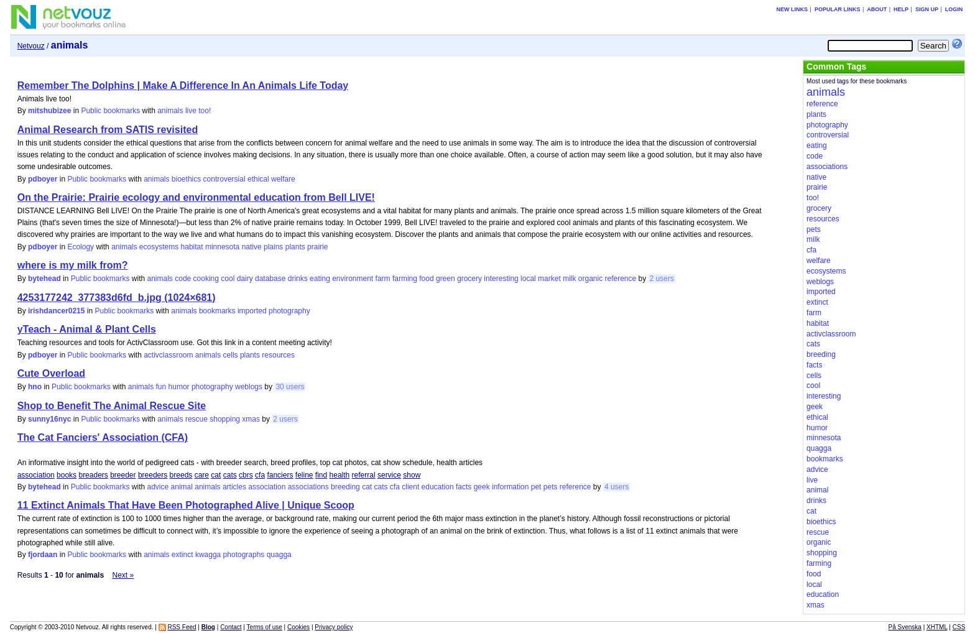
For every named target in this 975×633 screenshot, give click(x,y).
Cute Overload (51, 373)
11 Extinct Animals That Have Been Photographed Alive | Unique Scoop (185, 505)
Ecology (80, 247)
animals (170, 110)
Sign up (926, 9)
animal (182, 487)
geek (482, 487)
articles (234, 487)
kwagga (208, 554)
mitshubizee (49, 110)
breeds (181, 475)
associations (308, 487)
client (410, 487)
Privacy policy (334, 627)
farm (383, 278)
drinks (298, 278)
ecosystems (158, 247)
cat (216, 475)
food (426, 278)
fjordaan (42, 554)
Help (901, 9)
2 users (662, 278)
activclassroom (168, 355)
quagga (279, 554)
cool (227, 278)
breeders (152, 475)
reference (621, 278)
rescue (196, 419)
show (411, 475)
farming (404, 278)
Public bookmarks (110, 110)
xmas (251, 419)
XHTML (937, 627)
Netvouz (31, 46)
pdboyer (42, 179)
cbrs (246, 475)
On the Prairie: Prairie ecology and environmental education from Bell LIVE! (196, 197)
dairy (245, 278)
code (183, 278)
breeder (123, 475)
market (549, 278)
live (190, 110)
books (66, 475)
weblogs (248, 386)
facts (463, 487)
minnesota (222, 247)
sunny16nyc (49, 419)
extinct (182, 554)
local (528, 278)
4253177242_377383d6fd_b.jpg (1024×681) (116, 297)
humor (179, 386)
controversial (224, 179)
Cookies (298, 627)
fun (161, 386)
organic (590, 278)
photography (289, 311)
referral (364, 475)
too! (204, 110)
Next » (123, 575)
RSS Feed (181, 627)
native (252, 247)
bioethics (186, 179)
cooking (206, 278)
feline (304, 475)
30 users (289, 386)
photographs (244, 554)
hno (35, 386)
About (877, 9)
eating (320, 278)
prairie (317, 247)
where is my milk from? (72, 265)
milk (569, 278)
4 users (616, 487)
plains (273, 247)
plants (295, 247)
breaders (93, 475)
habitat (192, 247)
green (445, 278)
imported (252, 311)
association (36, 475)
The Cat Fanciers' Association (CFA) (102, 437)
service (389, 475)
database (270, 278)
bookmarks (217, 311)
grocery (469, 278)
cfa (260, 475)
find (321, 475)
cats (230, 475)
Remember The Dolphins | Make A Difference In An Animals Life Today (183, 85)
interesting (501, 278)
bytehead (44, 278)
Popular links (838, 9)
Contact (230, 627)
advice (158, 487)
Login (954, 9)
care (202, 475)
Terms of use (264, 627)
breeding (345, 487)
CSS (959, 627)
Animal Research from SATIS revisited (107, 129)
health (340, 475)
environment (352, 278)
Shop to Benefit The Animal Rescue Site (111, 405)
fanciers (280, 475)
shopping (225, 419)
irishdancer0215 (56, 311)
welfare (283, 179)
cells (230, 355)
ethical (258, 179)
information (510, 487)
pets (550, 487)
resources (278, 355)
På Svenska (905, 627)
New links (792, 9)
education (438, 487)
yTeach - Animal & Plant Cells (86, 329)
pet (536, 487)
